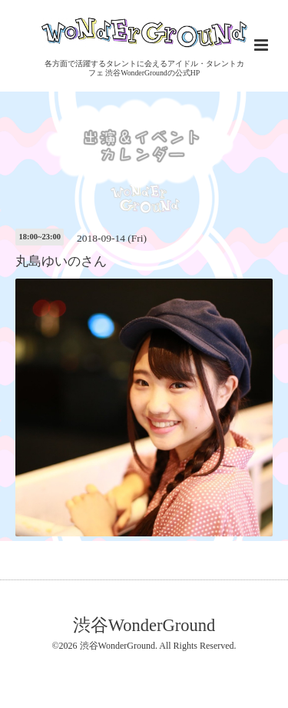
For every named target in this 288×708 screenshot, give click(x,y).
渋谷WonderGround (144, 624)
